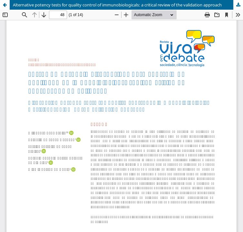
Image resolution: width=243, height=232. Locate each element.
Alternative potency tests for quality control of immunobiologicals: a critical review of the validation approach (117, 5)
